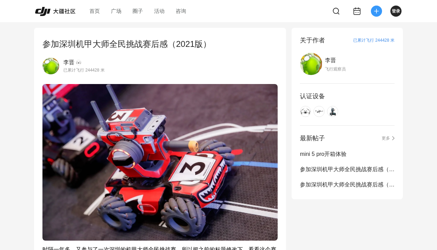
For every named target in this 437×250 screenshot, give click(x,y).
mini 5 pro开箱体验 (323, 154)
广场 (116, 11)
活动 (159, 11)
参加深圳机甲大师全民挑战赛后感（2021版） (347, 185)
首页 (94, 11)
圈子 (138, 11)
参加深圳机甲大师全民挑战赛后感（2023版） (347, 169)
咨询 (181, 11)
